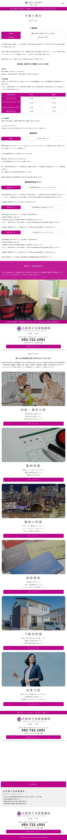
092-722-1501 (33, 339)
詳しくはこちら (33, 423)
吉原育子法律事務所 (33, 2)
